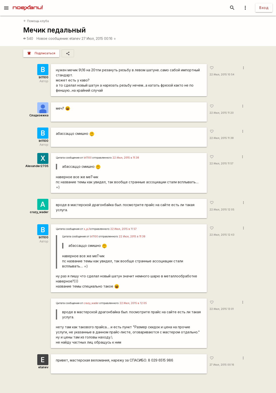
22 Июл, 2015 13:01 (221, 309)
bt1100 (43, 77)
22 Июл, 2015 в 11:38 (125, 157)
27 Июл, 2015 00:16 (99, 38)
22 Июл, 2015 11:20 (221, 112)
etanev (75, 38)
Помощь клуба (36, 21)
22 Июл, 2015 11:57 (221, 163)
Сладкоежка (38, 115)
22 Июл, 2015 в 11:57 (123, 229)
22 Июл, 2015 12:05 (221, 209)
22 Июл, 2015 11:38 (221, 138)
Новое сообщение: (53, 38)
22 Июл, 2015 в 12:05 (133, 303)
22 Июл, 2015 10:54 (221, 74)
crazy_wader (39, 212)
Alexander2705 (36, 166)
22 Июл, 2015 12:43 (221, 234)
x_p (87, 229)
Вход (264, 8)
